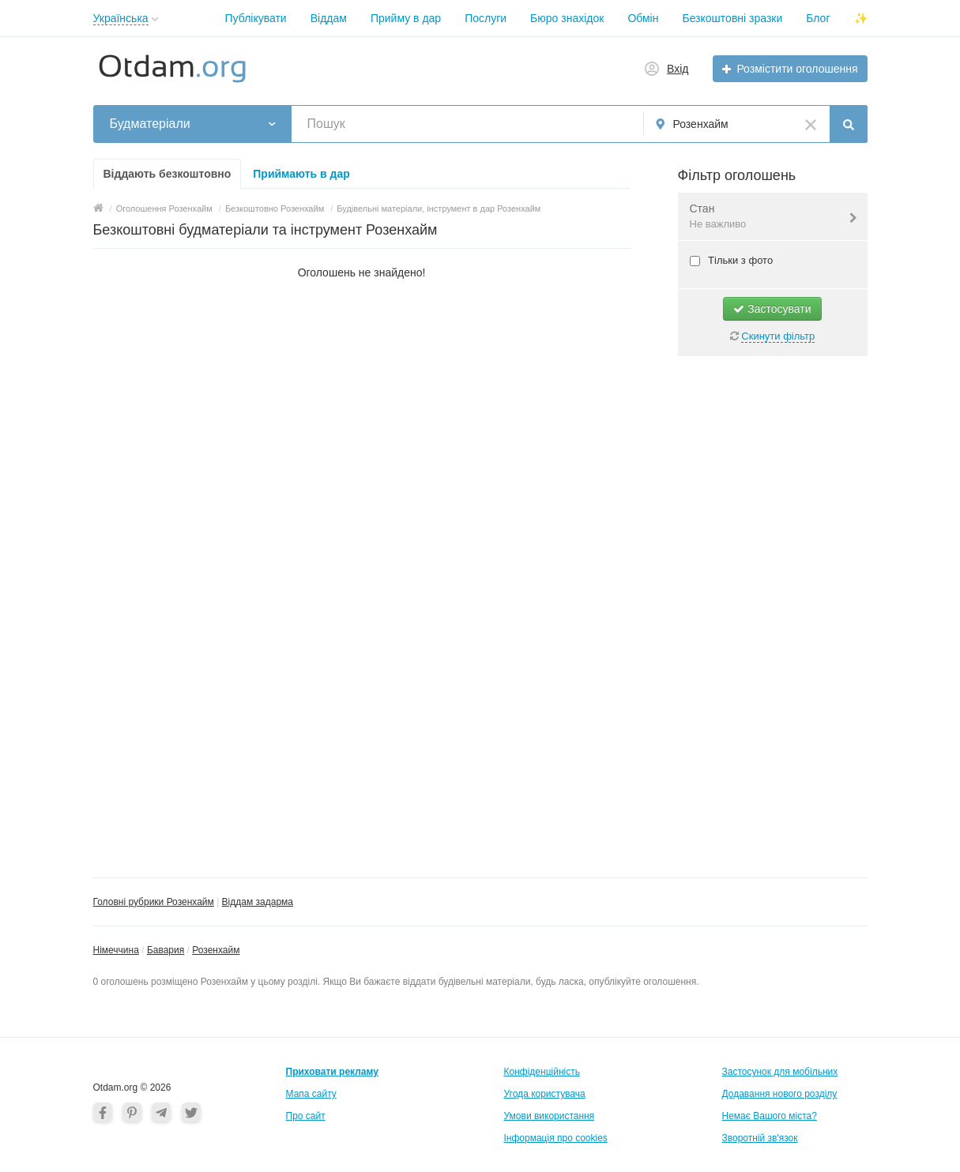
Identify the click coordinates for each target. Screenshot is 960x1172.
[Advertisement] (773, 609)
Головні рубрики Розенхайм (153, 901)
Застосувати (772, 308)
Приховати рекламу (332, 1071)
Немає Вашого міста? (769, 1115)
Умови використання (549, 1115)
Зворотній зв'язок (760, 1138)
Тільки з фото (740, 260)
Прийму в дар (406, 18)
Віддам (329, 18)
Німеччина (116, 950)
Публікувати (256, 18)
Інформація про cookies (556, 1138)
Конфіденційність (542, 1071)
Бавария (165, 950)
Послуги (485, 18)
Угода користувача (544, 1093)
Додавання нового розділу (780, 1093)
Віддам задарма (257, 901)
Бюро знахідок (567, 18)
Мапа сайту (311, 1093)
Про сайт (306, 1115)
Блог (818, 18)
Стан (763, 217)
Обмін (642, 18)
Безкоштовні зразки (732, 18)
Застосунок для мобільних (780, 1071)
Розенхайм (215, 950)
